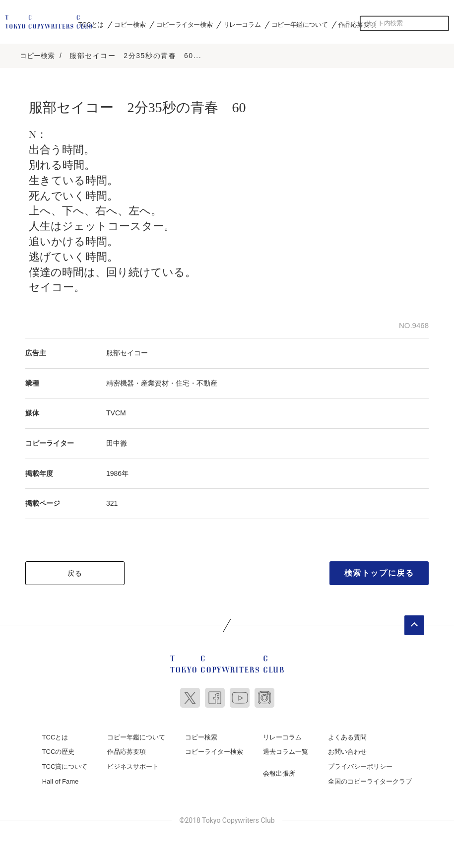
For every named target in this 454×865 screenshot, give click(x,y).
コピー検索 (129, 24)
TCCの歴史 (58, 751)
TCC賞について (65, 766)
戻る (75, 573)
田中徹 (116, 443)
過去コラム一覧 (285, 751)
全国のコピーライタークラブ (370, 780)
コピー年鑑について (299, 24)
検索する (441, 23)
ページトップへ (414, 625)
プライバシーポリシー (360, 766)
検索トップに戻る (379, 572)
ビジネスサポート (133, 766)
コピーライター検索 (184, 24)
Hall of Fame (60, 780)
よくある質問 (347, 736)
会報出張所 (279, 773)
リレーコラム (242, 24)
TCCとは (91, 24)
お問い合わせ (347, 751)
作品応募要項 (357, 24)
